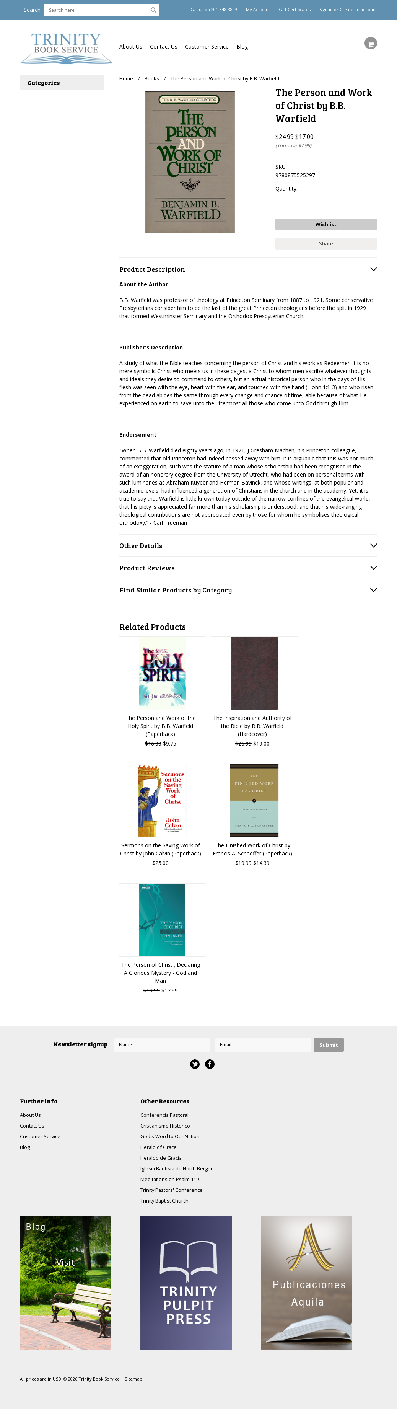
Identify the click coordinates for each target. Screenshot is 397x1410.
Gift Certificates (295, 9)
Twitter (195, 1062)
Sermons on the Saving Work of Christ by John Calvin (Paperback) (160, 847)
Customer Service (207, 46)
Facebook (210, 1062)
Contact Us (163, 46)
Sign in (326, 9)
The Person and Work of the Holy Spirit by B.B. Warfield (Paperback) (160, 723)
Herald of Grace (159, 1146)
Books (152, 78)
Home (126, 78)
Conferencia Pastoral (166, 1112)
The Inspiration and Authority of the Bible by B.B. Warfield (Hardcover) (252, 723)
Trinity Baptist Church (167, 1201)
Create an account (358, 9)
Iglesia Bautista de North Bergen (180, 1168)
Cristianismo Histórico (167, 1124)
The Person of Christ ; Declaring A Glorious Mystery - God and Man (160, 970)
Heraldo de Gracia (162, 1157)
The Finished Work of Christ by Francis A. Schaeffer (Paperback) (252, 847)
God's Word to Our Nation (172, 1135)
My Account (258, 9)
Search (32, 9)
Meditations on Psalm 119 (172, 1179)
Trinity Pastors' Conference (174, 1190)
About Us (130, 46)
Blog (242, 46)
